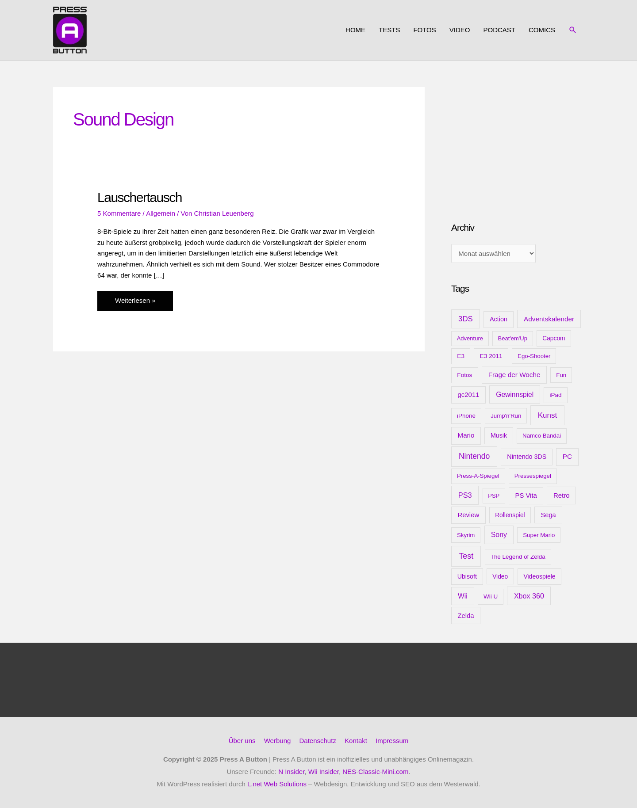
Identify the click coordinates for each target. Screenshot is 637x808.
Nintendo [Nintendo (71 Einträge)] (474, 456)
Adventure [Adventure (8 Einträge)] (470, 338)
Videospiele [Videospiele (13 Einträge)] (539, 576)
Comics (542, 30)
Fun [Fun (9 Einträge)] (561, 375)
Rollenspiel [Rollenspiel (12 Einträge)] (510, 514)
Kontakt (356, 740)
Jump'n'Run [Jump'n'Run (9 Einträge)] (506, 415)
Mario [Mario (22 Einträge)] (466, 435)
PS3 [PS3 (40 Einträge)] (465, 495)
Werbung (277, 740)
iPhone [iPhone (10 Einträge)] (466, 415)
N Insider (291, 771)
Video (459, 30)
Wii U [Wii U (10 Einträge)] (491, 596)
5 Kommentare (119, 213)
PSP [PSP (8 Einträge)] (493, 495)
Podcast (499, 30)
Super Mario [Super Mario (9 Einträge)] (539, 535)
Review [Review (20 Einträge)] (468, 514)
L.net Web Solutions (277, 784)
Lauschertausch (139, 197)
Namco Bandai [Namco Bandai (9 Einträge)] (541, 435)
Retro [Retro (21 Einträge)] (561, 495)
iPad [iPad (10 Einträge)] (556, 395)
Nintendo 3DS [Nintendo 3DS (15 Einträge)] (526, 456)
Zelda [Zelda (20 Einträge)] (465, 615)
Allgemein (160, 213)
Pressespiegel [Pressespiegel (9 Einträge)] (532, 476)
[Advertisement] (517, 142)
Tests (389, 30)
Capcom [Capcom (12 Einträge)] (553, 338)
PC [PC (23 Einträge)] (567, 456)
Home (355, 30)
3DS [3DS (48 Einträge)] (465, 319)
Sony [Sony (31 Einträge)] (499, 534)
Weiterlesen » (138, 299)
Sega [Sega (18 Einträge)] (548, 514)
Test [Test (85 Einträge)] (466, 556)
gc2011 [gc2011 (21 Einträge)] (468, 394)
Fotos (424, 30)
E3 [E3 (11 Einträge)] (460, 356)
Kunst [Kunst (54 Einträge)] (547, 415)
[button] (572, 30)
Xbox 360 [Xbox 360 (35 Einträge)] (529, 596)
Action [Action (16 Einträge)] (498, 319)
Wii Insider (323, 771)
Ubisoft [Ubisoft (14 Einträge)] (467, 576)
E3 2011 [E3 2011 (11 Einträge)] (491, 356)
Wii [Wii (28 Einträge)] (463, 596)
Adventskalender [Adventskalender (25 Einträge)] (549, 319)
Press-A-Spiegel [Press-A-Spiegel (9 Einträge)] (478, 476)
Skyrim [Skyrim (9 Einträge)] (466, 535)
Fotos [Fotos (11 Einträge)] (464, 375)
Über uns (242, 740)
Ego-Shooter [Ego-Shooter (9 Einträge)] (534, 356)
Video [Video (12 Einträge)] (500, 576)
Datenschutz (317, 740)
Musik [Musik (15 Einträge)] (499, 435)
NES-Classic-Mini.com (375, 771)
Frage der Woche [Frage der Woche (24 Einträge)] (514, 374)
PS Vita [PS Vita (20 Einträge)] (526, 495)
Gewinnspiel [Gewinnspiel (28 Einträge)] (514, 394)
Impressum (392, 740)
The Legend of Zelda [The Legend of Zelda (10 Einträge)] (518, 556)
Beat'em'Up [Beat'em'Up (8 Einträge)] (512, 338)
